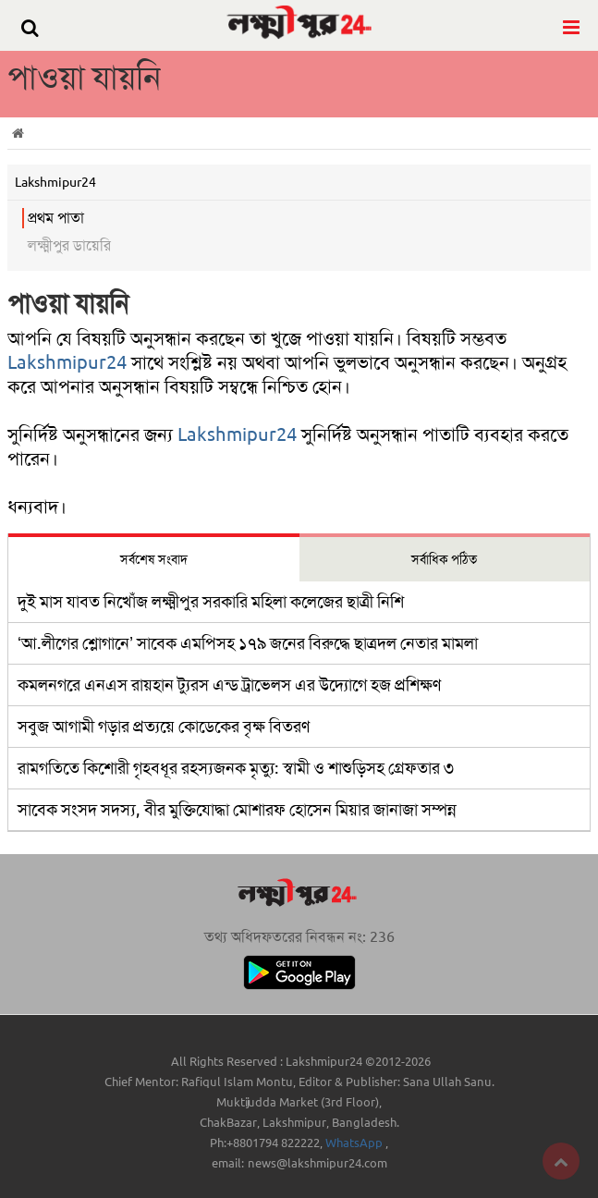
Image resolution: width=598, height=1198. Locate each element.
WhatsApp (355, 1143)
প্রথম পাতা (56, 217)
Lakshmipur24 (67, 362)
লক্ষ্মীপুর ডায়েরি (69, 245)
